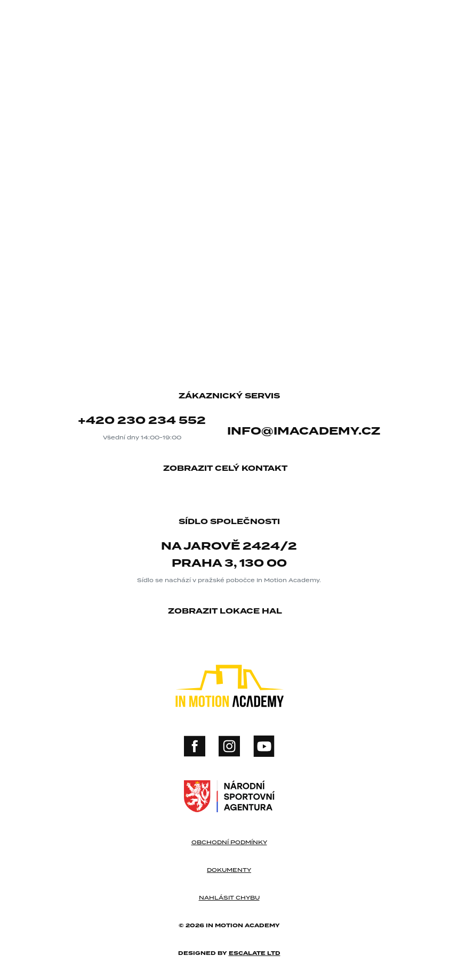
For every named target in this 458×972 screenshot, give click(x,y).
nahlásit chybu (229, 897)
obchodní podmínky (229, 842)
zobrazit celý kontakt (229, 469)
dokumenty (229, 870)
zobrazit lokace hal (229, 612)
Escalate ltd (254, 953)
